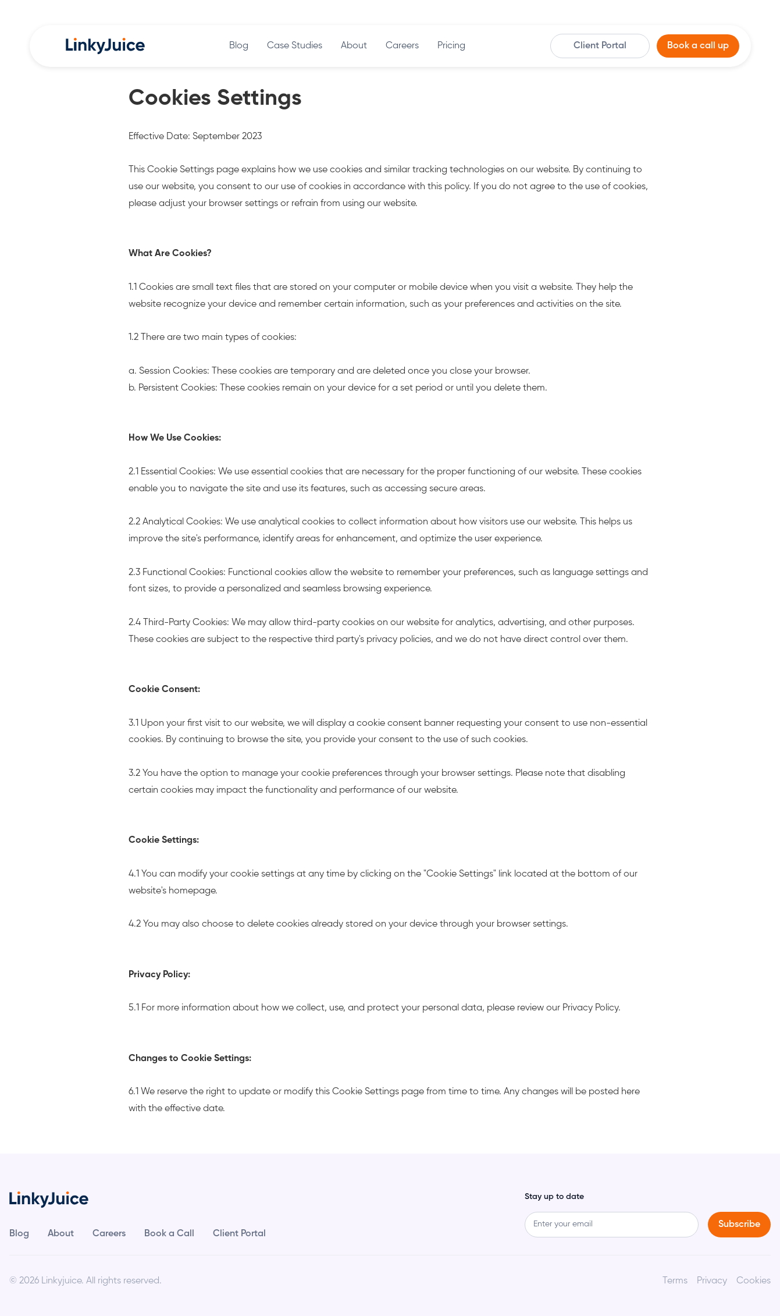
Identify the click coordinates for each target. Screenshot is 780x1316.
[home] (105, 46)
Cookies (753, 1281)
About (354, 46)
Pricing (451, 46)
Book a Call (169, 1234)
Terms (675, 1281)
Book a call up (698, 46)
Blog (238, 46)
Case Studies (294, 46)
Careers (402, 46)
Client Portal (600, 46)
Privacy (712, 1281)
